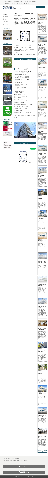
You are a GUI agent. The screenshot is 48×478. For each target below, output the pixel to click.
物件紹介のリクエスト (18, 1)
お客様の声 (9, 3)
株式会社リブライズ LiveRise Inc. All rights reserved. (24, 476)
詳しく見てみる (24, 143)
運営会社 (19, 3)
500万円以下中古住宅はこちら (25, 59)
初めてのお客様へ (8, 1)
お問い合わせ (27, 3)
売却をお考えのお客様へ (30, 1)
